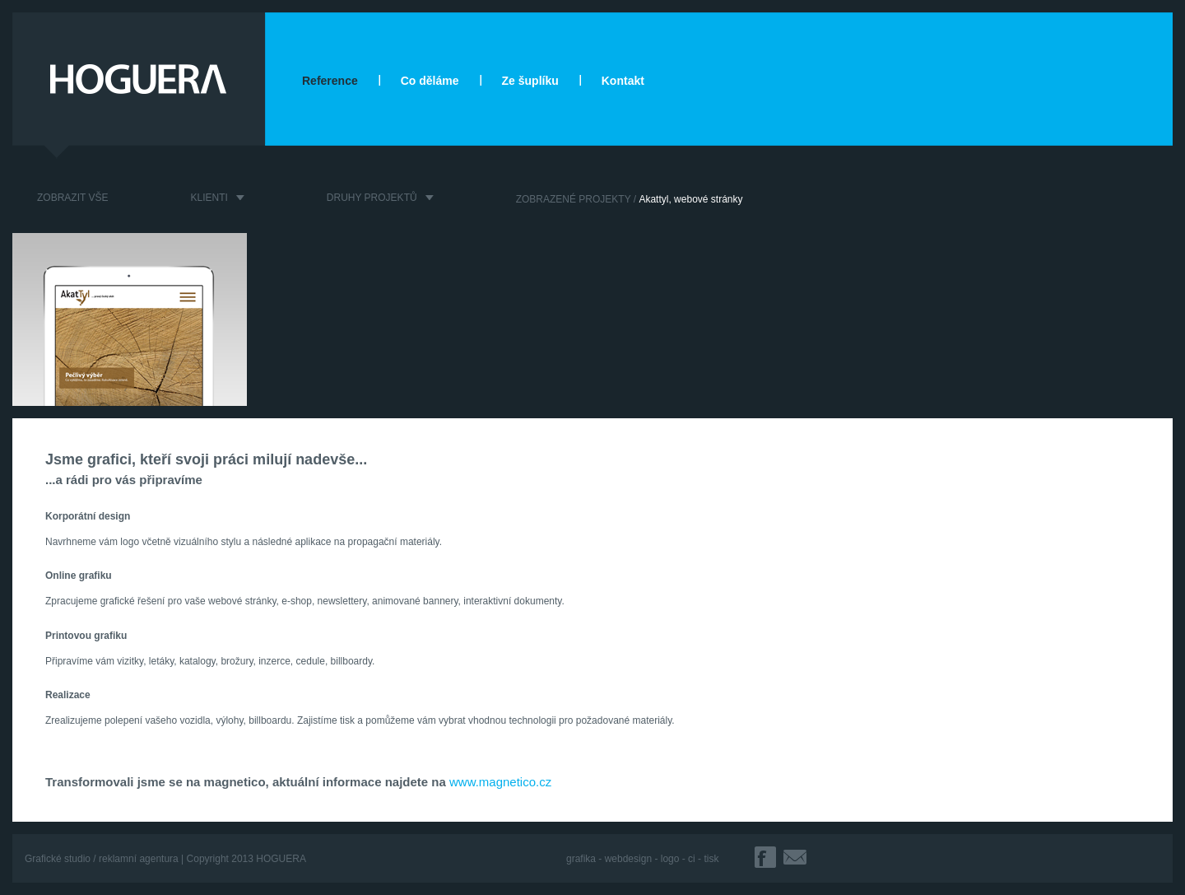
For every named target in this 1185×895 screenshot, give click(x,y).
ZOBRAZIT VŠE (72, 197)
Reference (330, 80)
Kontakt (623, 80)
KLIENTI (208, 197)
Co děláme (430, 80)
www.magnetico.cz (500, 782)
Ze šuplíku (530, 80)
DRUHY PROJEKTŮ (372, 197)
